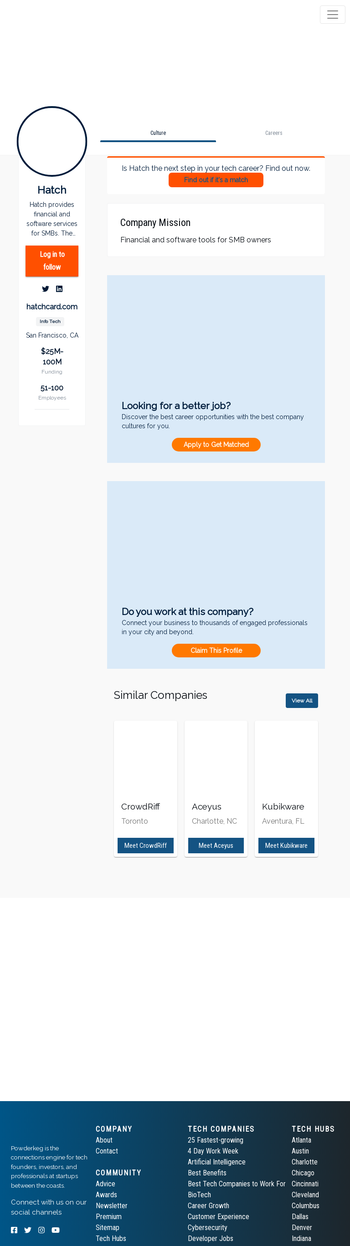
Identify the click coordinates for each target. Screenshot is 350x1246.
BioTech (199, 1194)
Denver (302, 1227)
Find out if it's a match (216, 180)
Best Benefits (207, 1173)
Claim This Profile (216, 650)
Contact (107, 1151)
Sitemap (107, 1227)
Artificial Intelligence (217, 1162)
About (104, 1140)
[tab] (42, 15)
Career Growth (208, 1205)
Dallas (300, 1216)
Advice (105, 1183)
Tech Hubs (111, 1238)
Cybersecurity (207, 1227)
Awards (106, 1194)
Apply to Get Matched (216, 444)
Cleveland (305, 1194)
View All (302, 700)
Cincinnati (305, 1183)
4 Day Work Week (213, 1151)
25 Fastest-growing (215, 1140)
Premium (109, 1216)
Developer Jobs (210, 1238)
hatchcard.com (51, 307)
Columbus (305, 1205)
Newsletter (112, 1205)
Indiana (301, 1238)
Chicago (303, 1173)
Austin (300, 1151)
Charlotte (305, 1162)
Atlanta (301, 1140)
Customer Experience (218, 1216)
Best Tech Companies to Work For (237, 1183)
